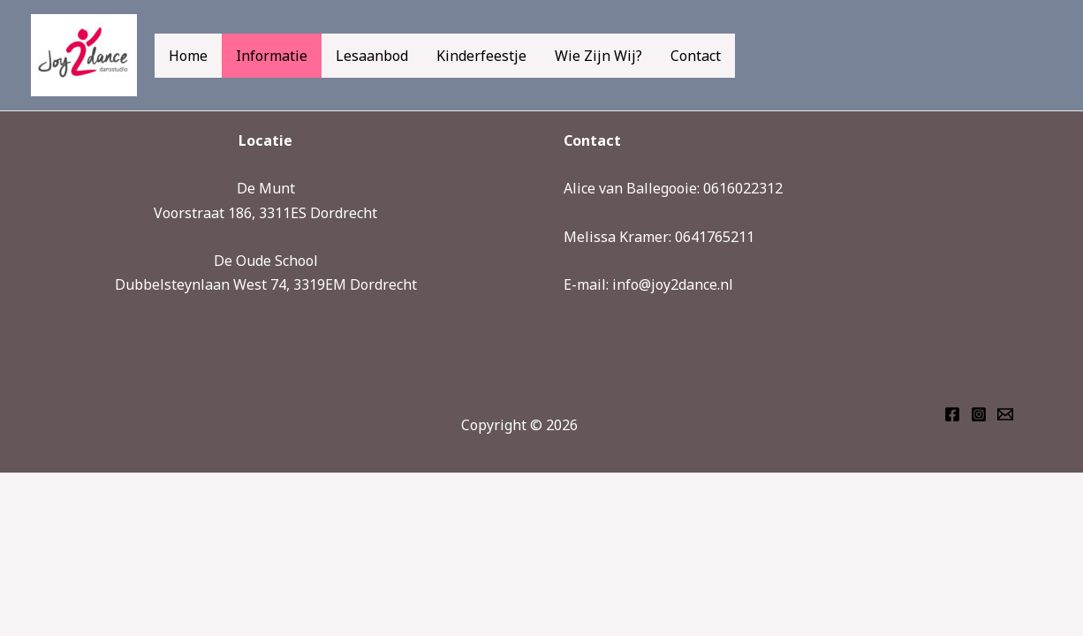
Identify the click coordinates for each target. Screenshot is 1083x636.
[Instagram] (979, 414)
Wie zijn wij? (598, 55)
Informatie (271, 55)
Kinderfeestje (481, 55)
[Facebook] (952, 414)
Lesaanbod (372, 55)
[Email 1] (1005, 414)
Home (188, 55)
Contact (695, 55)
